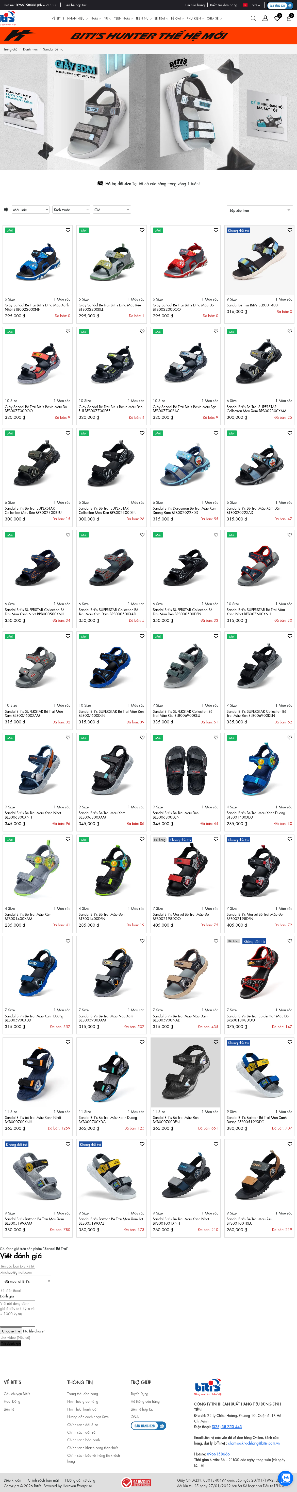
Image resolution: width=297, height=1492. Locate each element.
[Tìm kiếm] (253, 18)
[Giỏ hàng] (289, 18)
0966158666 (26, 5)
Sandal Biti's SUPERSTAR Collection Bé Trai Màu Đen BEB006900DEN (256, 713)
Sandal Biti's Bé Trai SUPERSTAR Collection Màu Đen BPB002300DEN (108, 510)
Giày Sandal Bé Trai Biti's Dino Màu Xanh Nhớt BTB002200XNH (37, 306)
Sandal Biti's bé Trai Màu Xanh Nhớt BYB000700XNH (33, 1119)
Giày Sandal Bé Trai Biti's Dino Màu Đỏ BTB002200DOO (183, 306)
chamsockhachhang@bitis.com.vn (253, 1443)
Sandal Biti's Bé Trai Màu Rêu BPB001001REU (249, 1220)
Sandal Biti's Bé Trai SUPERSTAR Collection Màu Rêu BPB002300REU (33, 510)
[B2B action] (280, 5)
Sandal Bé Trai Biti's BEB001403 (252, 304)
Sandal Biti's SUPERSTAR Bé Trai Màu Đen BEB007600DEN (111, 713)
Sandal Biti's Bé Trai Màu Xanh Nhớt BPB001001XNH (181, 1220)
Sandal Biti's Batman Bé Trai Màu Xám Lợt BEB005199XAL (111, 1220)
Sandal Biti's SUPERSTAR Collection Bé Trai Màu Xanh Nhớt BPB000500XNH (34, 611)
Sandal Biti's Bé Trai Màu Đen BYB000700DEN (176, 1119)
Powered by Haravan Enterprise (67, 1485)
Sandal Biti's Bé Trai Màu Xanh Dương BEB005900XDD (34, 1017)
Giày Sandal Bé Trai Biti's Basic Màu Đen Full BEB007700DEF (110, 408)
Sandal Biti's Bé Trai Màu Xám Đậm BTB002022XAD (254, 510)
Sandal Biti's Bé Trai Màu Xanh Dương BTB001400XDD (256, 814)
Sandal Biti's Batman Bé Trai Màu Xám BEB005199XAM (34, 1220)
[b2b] (148, 1424)
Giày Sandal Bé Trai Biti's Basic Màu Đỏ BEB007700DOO (36, 408)
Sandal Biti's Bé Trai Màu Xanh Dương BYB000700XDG (108, 1119)
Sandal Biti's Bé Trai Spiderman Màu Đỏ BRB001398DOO (258, 1017)
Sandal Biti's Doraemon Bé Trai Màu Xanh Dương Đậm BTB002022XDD (185, 510)
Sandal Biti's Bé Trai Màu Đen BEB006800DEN (176, 814)
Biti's (37, 1485)
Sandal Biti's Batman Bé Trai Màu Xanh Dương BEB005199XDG (257, 1119)
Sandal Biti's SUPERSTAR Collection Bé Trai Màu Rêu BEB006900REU (182, 713)
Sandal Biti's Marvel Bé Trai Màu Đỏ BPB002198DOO (181, 916)
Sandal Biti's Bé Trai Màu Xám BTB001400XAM (28, 916)
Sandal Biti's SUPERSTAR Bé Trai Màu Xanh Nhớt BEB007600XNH (256, 611)
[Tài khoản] (265, 18)
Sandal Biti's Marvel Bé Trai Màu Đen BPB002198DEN (255, 916)
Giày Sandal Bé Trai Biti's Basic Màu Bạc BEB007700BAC (185, 408)
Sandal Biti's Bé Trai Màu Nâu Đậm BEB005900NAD (180, 1017)
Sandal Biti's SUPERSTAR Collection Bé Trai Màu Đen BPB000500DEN (182, 611)
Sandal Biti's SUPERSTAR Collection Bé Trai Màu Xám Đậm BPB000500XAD (108, 611)
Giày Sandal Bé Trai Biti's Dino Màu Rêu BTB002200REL (110, 306)
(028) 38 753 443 (227, 1426)
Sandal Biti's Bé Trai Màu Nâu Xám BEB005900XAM (106, 1017)
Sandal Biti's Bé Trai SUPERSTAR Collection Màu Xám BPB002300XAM (256, 408)
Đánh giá (7, 1295)
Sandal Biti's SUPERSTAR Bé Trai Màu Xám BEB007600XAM (34, 713)
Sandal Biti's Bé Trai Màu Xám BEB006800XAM (102, 814)
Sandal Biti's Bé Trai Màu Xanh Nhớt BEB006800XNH (33, 814)
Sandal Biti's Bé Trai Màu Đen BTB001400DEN (101, 916)
